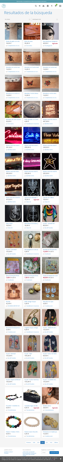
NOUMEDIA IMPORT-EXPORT (15, 306)
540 (42, 442)
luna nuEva (29, 45)
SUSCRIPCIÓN (54, 452)
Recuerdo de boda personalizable (15, 327)
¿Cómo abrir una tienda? (29, 452)
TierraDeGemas (12, 410)
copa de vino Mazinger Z (31, 197)
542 (51, 442)
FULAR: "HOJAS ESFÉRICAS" (13, 379)
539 (38, 442)
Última (56, 442)
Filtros (17, 19)
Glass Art (28, 202)
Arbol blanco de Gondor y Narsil (32, 223)
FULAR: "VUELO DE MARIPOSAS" (52, 353)
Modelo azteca (47, 406)
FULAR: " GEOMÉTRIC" (49, 223)
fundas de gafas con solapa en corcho (16, 41)
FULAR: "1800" (28, 353)
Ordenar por (45, 19)
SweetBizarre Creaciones (32, 123)
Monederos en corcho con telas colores (16, 93)
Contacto (6, 453)
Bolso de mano (28, 41)
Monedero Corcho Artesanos (32, 93)
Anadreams (48, 254)
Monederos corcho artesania (50, 93)
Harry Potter (9, 223)
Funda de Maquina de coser (50, 275)
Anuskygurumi (48, 45)
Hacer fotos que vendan (29, 454)
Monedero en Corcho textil (31, 67)
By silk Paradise (49, 228)
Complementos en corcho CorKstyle (17, 45)
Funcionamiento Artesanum (29, 453)
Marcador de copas (48, 301)
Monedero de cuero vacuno (13, 119)
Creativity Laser (49, 306)
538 (34, 442)
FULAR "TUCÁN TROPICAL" (31, 379)
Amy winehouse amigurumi (50, 41)
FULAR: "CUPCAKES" (11, 249)
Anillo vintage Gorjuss (30, 301)
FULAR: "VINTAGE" (11, 353)
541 (47, 442)
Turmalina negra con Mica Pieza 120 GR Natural (37, 406)
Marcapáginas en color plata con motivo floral (36, 249)
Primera (28, 442)
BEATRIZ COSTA (49, 123)
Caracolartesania (49, 410)
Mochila (8, 301)
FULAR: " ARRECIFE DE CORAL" (51, 327)
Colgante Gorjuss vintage (31, 327)
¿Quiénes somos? (8, 452)
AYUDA (24, 455)
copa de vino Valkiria (48, 197)
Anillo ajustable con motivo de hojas (34, 119)
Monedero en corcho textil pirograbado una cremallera (20, 67)
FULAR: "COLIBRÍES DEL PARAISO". (52, 379)
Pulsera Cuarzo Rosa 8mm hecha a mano (35, 432)
